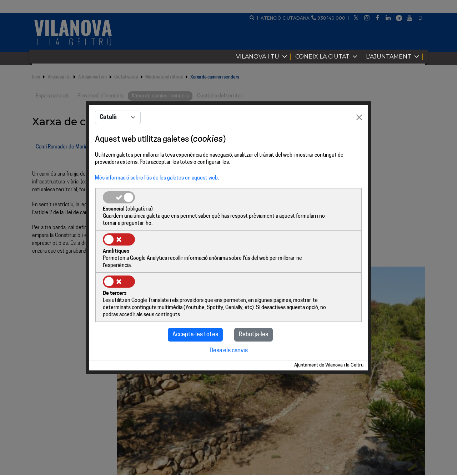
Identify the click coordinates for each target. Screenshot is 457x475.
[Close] (359, 139)
